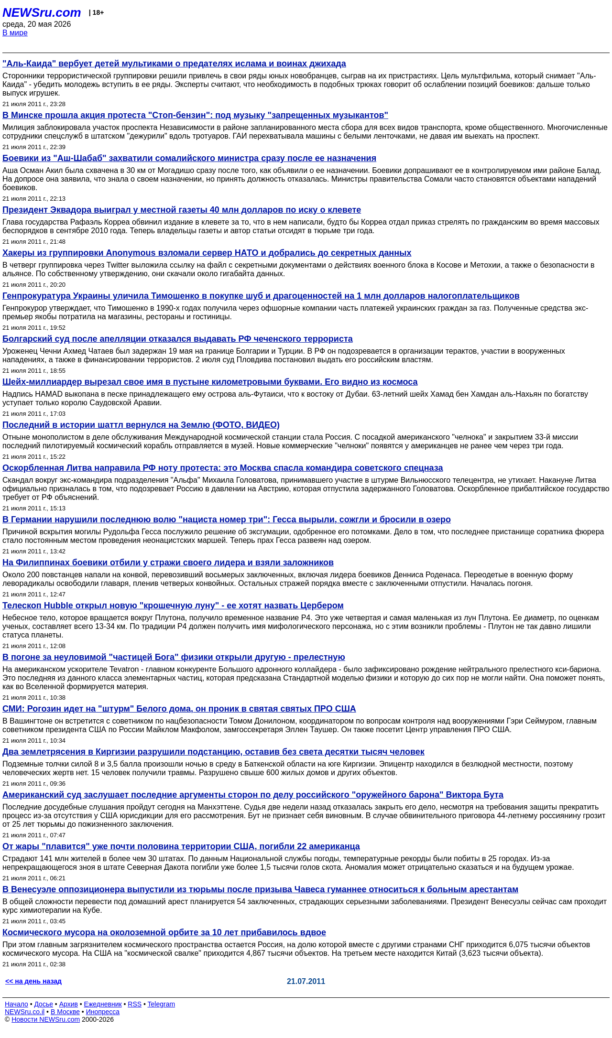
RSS (135, 1004)
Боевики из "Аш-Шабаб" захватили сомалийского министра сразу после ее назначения (189, 158)
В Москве (65, 1012)
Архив (68, 1004)
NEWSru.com (41, 12)
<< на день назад (33, 981)
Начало (16, 1004)
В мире (15, 33)
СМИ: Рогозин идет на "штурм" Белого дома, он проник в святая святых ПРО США (179, 709)
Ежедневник (103, 1004)
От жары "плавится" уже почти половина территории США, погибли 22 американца (181, 846)
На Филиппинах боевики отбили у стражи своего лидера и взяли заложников (168, 562)
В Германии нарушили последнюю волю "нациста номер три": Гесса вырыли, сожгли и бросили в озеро (226, 519)
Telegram (161, 1004)
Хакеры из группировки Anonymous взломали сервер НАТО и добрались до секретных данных (207, 253)
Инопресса (103, 1012)
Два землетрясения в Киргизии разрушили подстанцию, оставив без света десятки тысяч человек (213, 752)
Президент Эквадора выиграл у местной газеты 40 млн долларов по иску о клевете (181, 210)
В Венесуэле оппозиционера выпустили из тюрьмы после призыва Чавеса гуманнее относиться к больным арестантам (260, 889)
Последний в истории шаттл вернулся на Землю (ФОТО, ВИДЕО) (141, 425)
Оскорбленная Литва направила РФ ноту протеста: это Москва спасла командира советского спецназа (222, 468)
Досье (43, 1004)
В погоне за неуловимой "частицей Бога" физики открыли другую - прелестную (173, 657)
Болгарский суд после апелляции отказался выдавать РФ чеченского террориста (177, 339)
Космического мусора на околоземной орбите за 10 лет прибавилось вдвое (164, 932)
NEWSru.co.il (24, 1012)
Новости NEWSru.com (45, 1019)
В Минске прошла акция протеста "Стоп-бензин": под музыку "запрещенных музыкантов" (195, 115)
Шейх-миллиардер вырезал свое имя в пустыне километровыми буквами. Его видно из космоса (210, 382)
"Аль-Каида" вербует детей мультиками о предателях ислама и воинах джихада (174, 63)
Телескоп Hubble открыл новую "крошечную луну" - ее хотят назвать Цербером (173, 605)
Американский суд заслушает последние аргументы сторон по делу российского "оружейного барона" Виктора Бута (252, 795)
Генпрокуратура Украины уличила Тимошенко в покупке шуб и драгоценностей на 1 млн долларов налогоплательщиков (261, 296)
